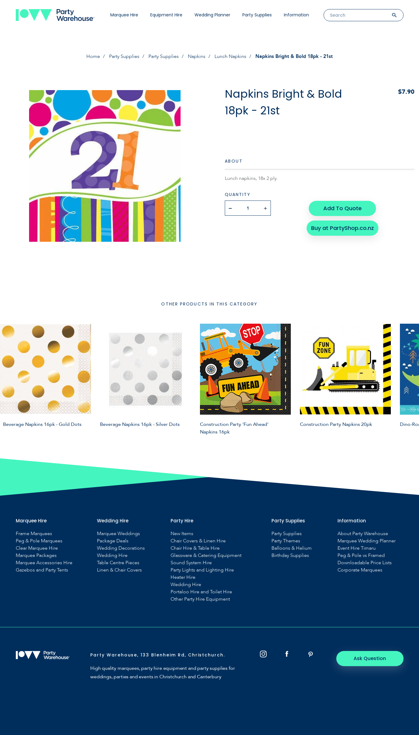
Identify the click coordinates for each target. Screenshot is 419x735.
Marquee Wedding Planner (367, 541)
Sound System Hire (191, 563)
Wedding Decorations (121, 548)
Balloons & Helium (291, 548)
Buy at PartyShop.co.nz (342, 227)
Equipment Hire (166, 15)
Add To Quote (342, 208)
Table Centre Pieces (118, 563)
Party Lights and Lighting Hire (202, 570)
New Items (182, 534)
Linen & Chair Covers (119, 570)
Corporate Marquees (360, 570)
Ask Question (370, 658)
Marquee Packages (36, 555)
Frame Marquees (34, 534)
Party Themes (285, 541)
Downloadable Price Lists (365, 563)
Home (93, 56)
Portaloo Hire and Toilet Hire (201, 592)
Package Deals (112, 541)
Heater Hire (183, 577)
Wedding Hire (112, 555)
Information (296, 15)
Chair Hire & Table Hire (195, 548)
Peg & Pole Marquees (39, 541)
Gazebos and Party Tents (42, 570)
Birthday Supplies (290, 555)
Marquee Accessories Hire (44, 563)
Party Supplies (257, 15)
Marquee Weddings (118, 534)
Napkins (196, 56)
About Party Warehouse (363, 534)
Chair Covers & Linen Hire (198, 541)
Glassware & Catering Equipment (206, 555)
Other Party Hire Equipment (200, 599)
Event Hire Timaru (357, 548)
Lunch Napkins (230, 56)
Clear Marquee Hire (37, 548)
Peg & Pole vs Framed (361, 555)
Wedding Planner (212, 15)
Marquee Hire (124, 15)
